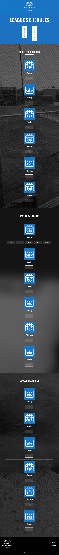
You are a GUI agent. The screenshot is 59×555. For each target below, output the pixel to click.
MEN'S (29, 243)
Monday (29, 97)
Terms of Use (54, 542)
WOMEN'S (38, 243)
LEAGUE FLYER (24, 32)
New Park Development (40, 540)
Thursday (29, 171)
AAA (20, 243)
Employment (53, 545)
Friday (29, 195)
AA (11, 243)
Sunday (29, 73)
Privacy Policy (54, 540)
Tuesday (29, 122)
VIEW (29, 78)
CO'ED (47, 243)
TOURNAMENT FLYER (34, 33)
